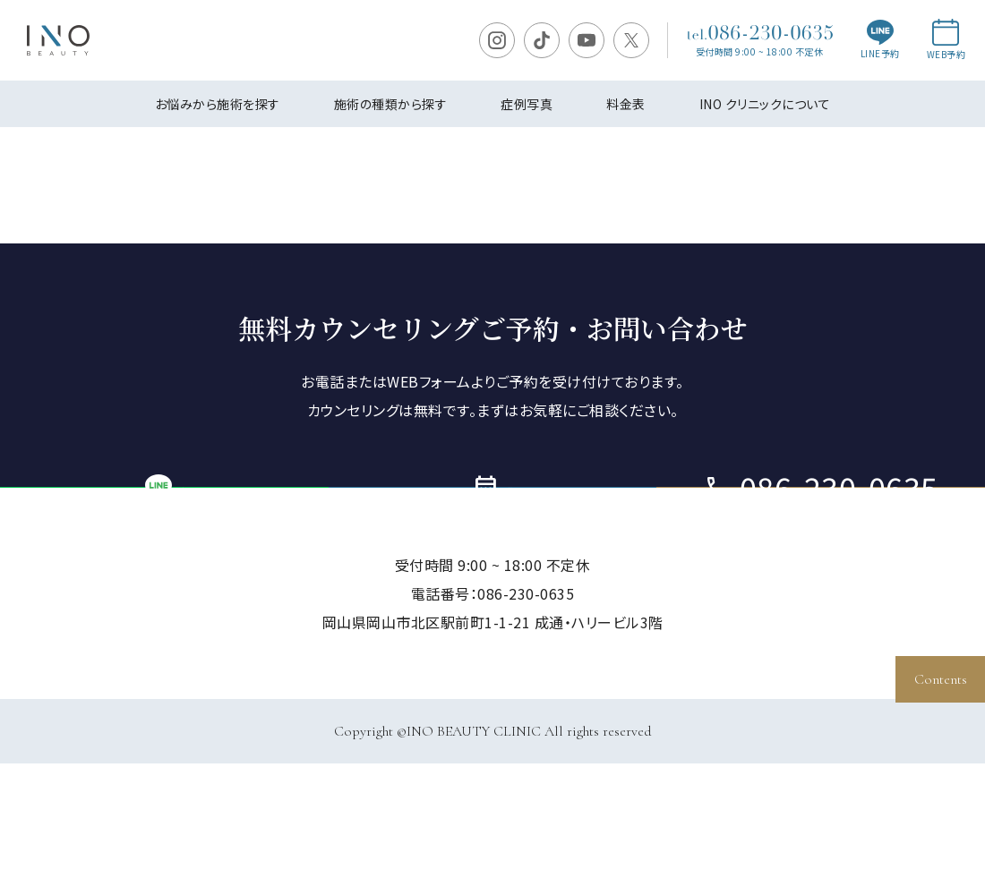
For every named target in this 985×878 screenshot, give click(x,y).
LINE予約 (880, 40)
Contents (940, 679)
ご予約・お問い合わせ (492, 545)
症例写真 (526, 104)
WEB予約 (946, 40)
